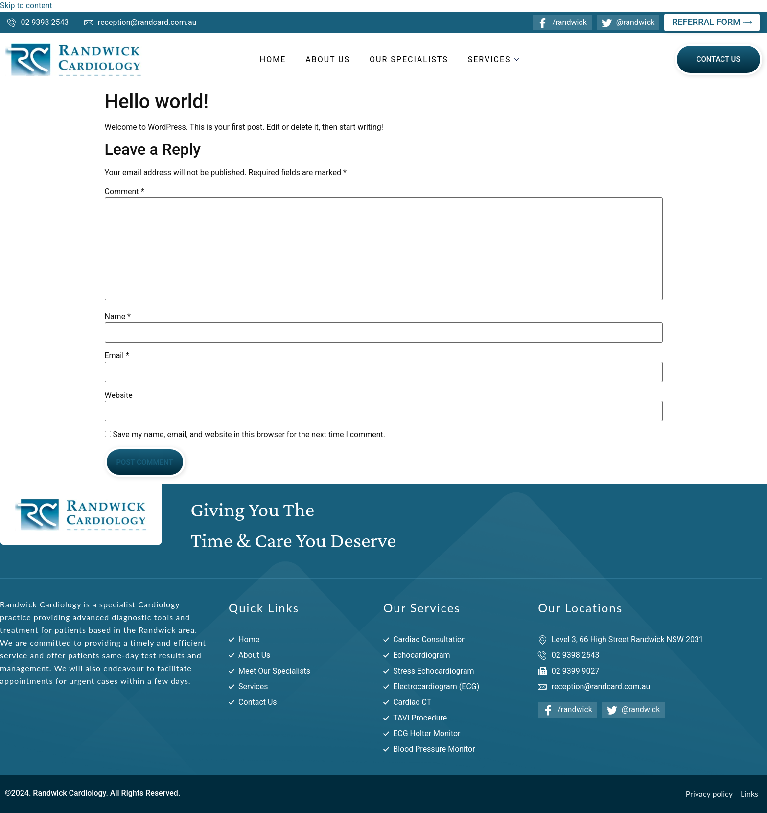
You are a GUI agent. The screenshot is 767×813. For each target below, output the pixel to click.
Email (117, 356)
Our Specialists (409, 59)
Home (273, 59)
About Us (327, 59)
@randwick (628, 22)
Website (119, 395)
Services (495, 59)
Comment (124, 192)
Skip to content (26, 5)
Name (118, 317)
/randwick (562, 22)
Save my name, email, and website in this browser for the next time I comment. (249, 435)
